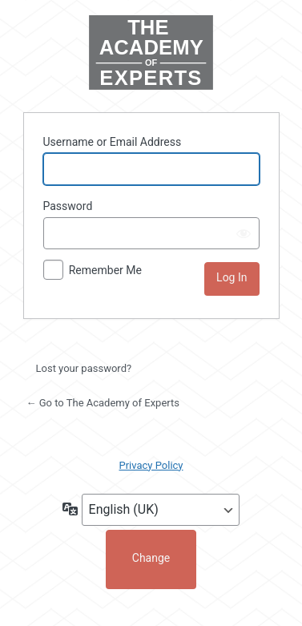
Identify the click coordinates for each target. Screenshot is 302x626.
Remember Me (105, 270)
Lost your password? (84, 368)
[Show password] (244, 233)
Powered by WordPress (151, 54)
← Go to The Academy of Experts (103, 403)
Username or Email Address (112, 141)
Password (68, 206)
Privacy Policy (151, 465)
